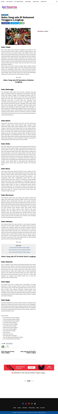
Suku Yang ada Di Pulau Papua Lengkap (7, 352)
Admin (7, 346)
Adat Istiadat (9, 1)
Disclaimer (25, 407)
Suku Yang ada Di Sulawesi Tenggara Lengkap (17, 18)
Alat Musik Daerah (18, 1)
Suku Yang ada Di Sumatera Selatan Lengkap (18, 81)
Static (37, 407)
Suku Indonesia (9, 343)
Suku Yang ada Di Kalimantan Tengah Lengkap (19, 252)
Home (3, 1)
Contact (19, 407)
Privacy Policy (32, 407)
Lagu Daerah (28, 1)
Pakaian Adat (36, 1)
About (14, 407)
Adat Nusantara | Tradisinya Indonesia (28, 412)
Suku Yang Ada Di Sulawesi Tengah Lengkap (19, 247)
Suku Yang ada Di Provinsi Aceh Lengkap (18, 256)
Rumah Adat (43, 1)
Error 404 (42, 407)
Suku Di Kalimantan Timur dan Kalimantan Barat (19, 249)
